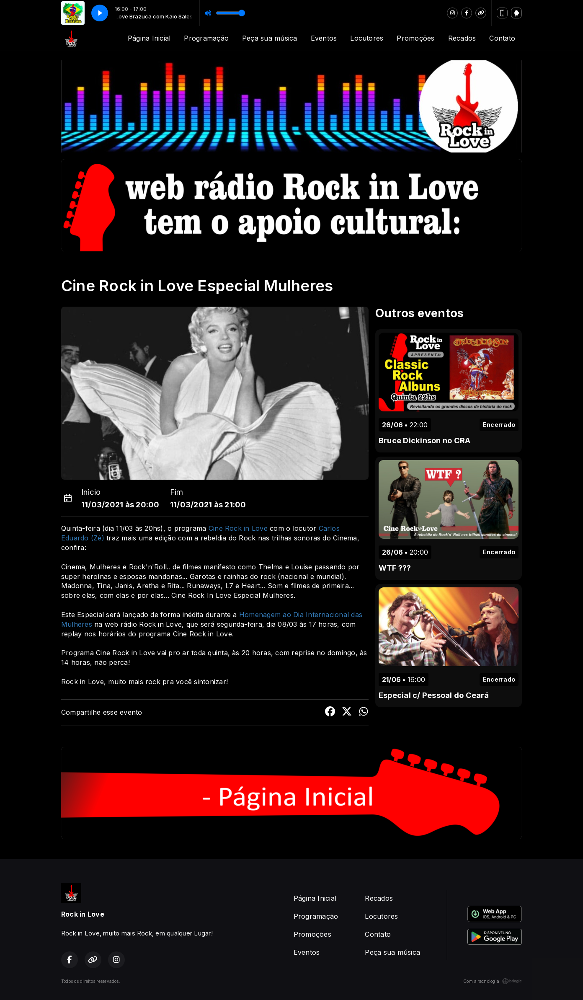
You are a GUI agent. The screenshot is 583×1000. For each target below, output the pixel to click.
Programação (206, 38)
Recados (462, 38)
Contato (502, 38)
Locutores (366, 38)
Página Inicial (149, 38)
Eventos (324, 38)
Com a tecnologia (492, 981)
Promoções (415, 38)
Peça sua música (269, 38)
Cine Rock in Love (238, 528)
